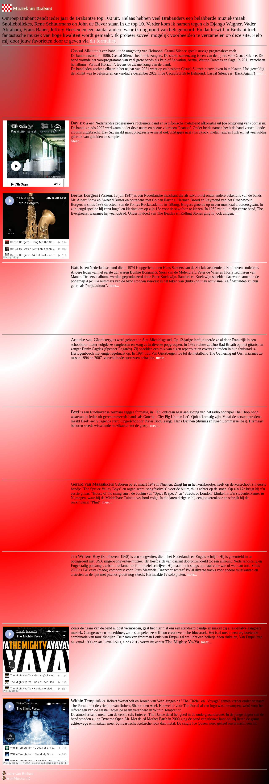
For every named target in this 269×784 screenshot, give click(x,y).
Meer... (76, 141)
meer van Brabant (18, 774)
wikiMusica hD (16, 778)
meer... (260, 73)
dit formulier (102, 41)
